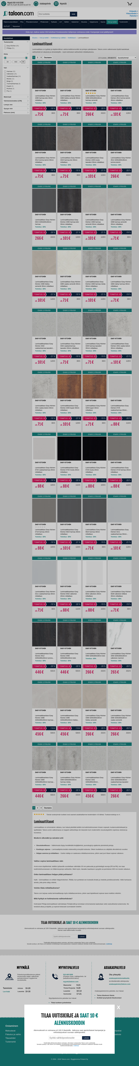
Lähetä (86, 1038)
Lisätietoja (76, 1045)
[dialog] (69, 533)
